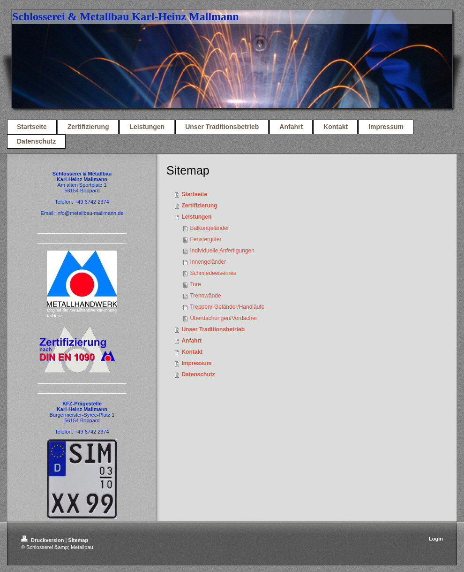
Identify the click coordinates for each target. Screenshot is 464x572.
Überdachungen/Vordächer (223, 318)
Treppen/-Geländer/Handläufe (227, 307)
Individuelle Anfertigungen (222, 250)
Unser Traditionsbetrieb (213, 329)
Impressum (196, 363)
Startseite (194, 194)
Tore (195, 284)
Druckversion (43, 540)
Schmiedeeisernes (213, 273)
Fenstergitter (205, 239)
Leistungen (196, 217)
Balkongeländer (209, 228)
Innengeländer (208, 262)
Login (436, 538)
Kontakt (191, 352)
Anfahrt (191, 340)
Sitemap (78, 540)
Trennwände (205, 295)
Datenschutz (198, 374)
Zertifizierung (199, 205)
